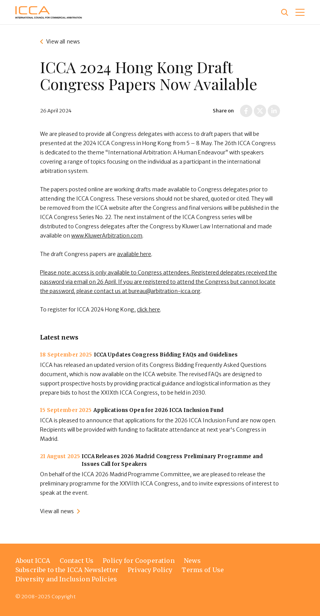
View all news (63, 41)
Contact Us (77, 560)
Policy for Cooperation (139, 560)
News (192, 560)
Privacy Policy (150, 570)
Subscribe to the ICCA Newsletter (66, 570)
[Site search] (284, 12)
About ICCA (32, 560)
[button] (300, 12)
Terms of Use (203, 570)
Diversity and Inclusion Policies (66, 579)
